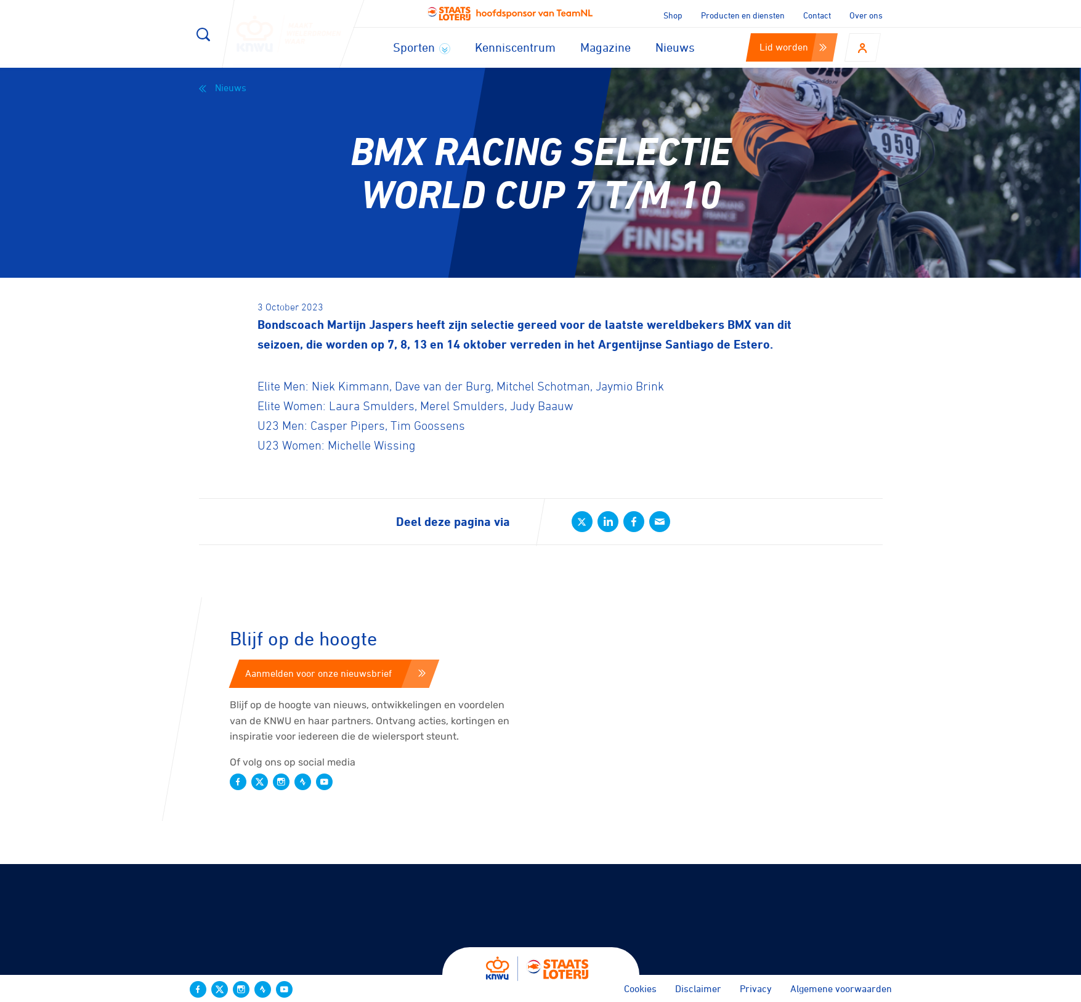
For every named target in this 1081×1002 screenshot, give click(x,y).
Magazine (605, 47)
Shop (672, 15)
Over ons (866, 15)
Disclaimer (698, 988)
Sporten (421, 47)
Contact (817, 15)
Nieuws (675, 47)
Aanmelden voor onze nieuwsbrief (335, 673)
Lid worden (793, 46)
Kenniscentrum (515, 47)
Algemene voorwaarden (841, 988)
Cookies (640, 988)
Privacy (756, 988)
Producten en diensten (743, 15)
